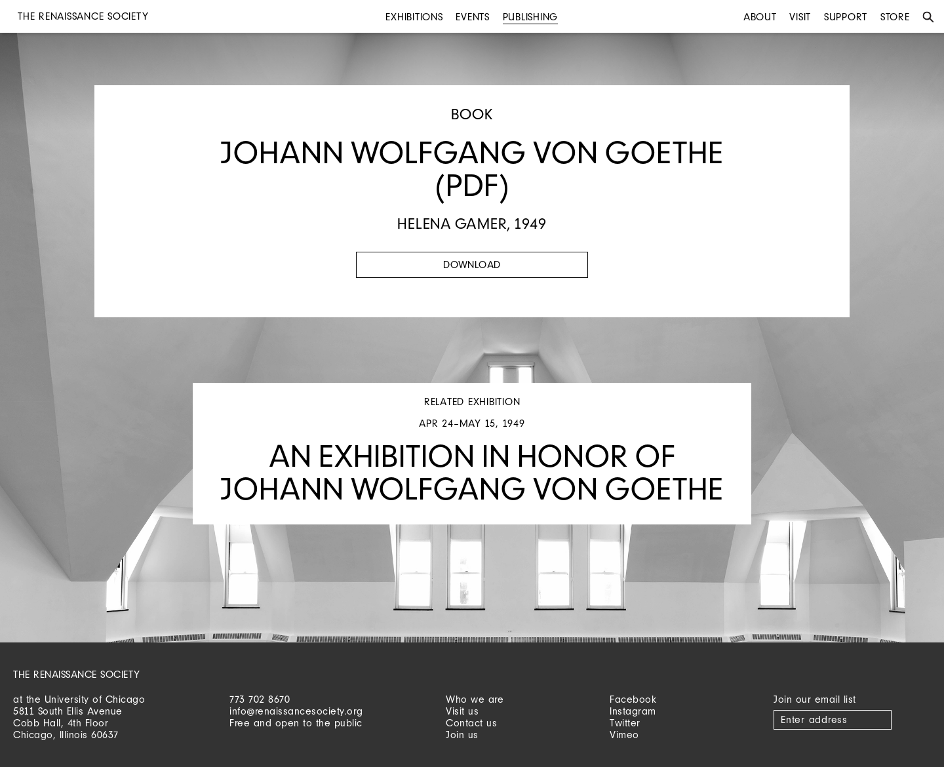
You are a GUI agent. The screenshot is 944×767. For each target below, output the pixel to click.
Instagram (633, 711)
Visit (800, 16)
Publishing (531, 16)
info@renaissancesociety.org (296, 711)
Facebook (633, 699)
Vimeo (624, 734)
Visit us (462, 711)
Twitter (625, 723)
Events (473, 16)
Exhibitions (413, 16)
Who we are (474, 699)
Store (895, 16)
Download (472, 264)
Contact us (471, 723)
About (760, 16)
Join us (462, 734)
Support (845, 16)
